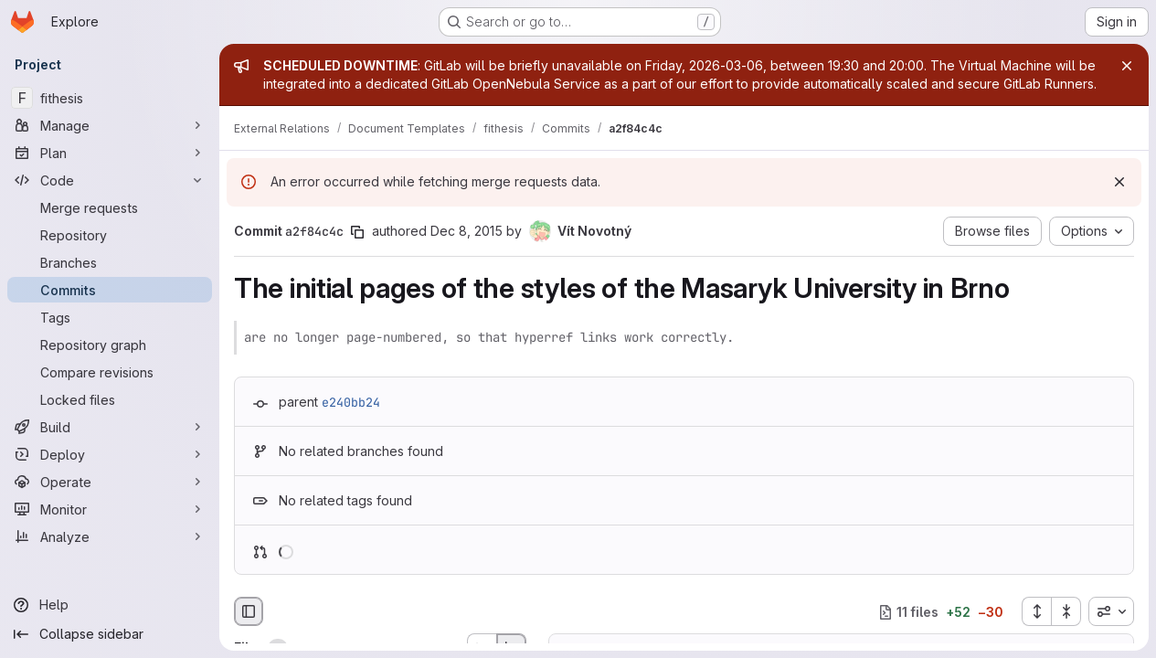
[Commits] (109, 289)
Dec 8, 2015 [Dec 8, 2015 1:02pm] (466, 231)
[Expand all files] (1036, 611)
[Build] (109, 427)
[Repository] (109, 235)
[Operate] (109, 481)
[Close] (1127, 66)
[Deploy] (109, 454)
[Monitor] (109, 509)
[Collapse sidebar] (109, 634)
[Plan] (109, 152)
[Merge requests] (109, 207)
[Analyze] (109, 536)
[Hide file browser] (248, 611)
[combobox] (1111, 611)
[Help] (109, 605)
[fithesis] (109, 98)
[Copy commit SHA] (357, 232)
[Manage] (109, 125)
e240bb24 (351, 402)
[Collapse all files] (1066, 611)
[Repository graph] (109, 344)
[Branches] (109, 262)
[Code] (109, 180)
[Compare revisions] (109, 372)
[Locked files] (109, 399)
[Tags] (109, 317)
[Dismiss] (1119, 182)
